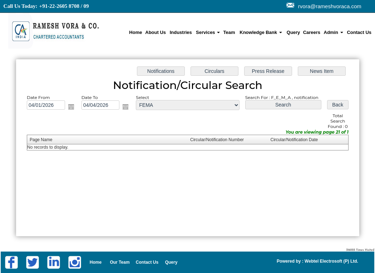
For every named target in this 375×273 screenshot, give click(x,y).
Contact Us (359, 32)
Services (208, 32)
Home (135, 32)
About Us (155, 32)
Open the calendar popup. (78, 109)
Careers (311, 32)
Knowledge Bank (261, 32)
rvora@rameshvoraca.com (328, 6)
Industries (181, 32)
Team (229, 32)
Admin (333, 32)
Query (293, 32)
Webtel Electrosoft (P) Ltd (330, 261)
